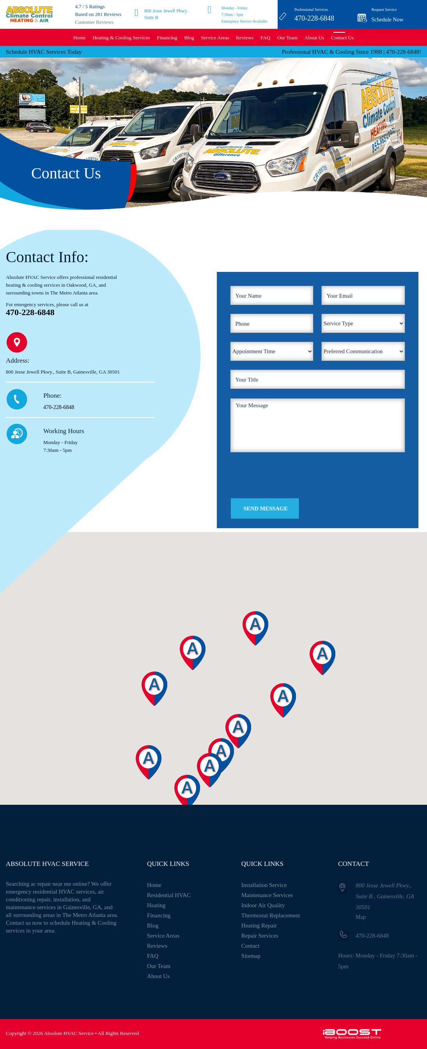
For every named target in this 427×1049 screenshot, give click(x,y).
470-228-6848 (314, 18)
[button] (194, 802)
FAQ (265, 38)
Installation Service (264, 885)
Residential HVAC (169, 895)
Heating (156, 905)
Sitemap (250, 956)
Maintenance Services (267, 895)
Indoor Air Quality (263, 905)
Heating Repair (259, 925)
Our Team (287, 38)
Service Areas (215, 38)
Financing (167, 38)
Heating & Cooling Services (121, 38)
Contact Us (342, 38)
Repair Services (259, 936)
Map (361, 917)
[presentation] (299, 446)
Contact (250, 946)
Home (79, 38)
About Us (314, 38)
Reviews (244, 38)
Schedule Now (388, 20)
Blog (189, 38)
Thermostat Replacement (270, 915)
